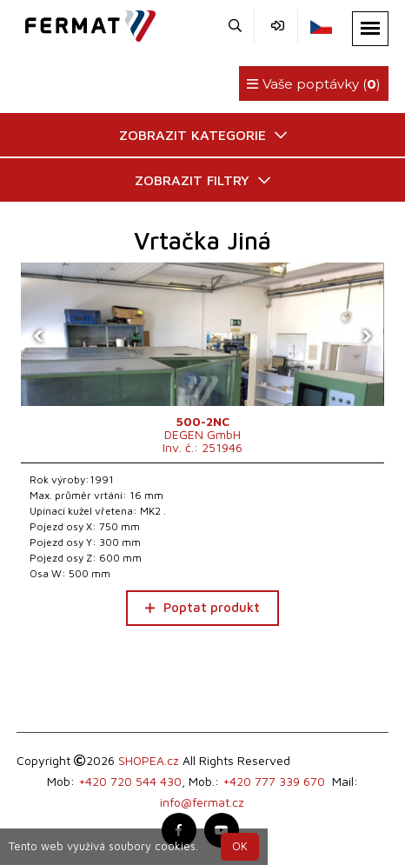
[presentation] (38, 334)
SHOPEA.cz (148, 760)
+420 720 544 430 (130, 781)
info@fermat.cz (202, 802)
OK (240, 846)
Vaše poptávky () (314, 84)
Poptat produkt (202, 607)
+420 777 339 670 (273, 781)
